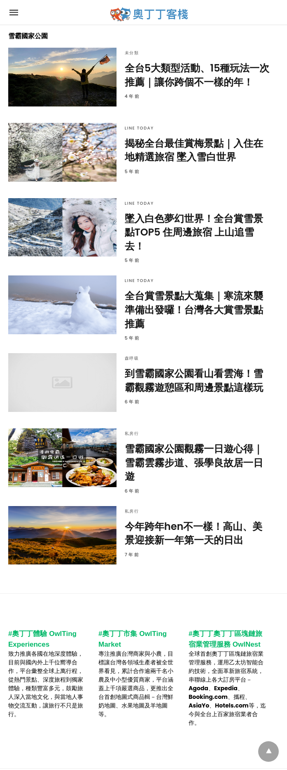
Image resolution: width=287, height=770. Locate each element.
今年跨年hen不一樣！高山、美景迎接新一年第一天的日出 (194, 533)
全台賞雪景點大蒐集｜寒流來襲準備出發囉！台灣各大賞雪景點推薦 (194, 309)
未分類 (132, 53)
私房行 (132, 433)
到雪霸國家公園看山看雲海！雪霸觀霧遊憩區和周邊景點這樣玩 (194, 380)
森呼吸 (132, 358)
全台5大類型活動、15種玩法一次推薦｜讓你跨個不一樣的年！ (197, 75)
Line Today (139, 128)
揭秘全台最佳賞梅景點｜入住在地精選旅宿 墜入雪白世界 (194, 150)
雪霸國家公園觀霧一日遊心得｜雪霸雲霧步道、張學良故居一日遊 (194, 462)
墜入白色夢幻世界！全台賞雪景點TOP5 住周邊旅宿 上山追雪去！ (194, 232)
